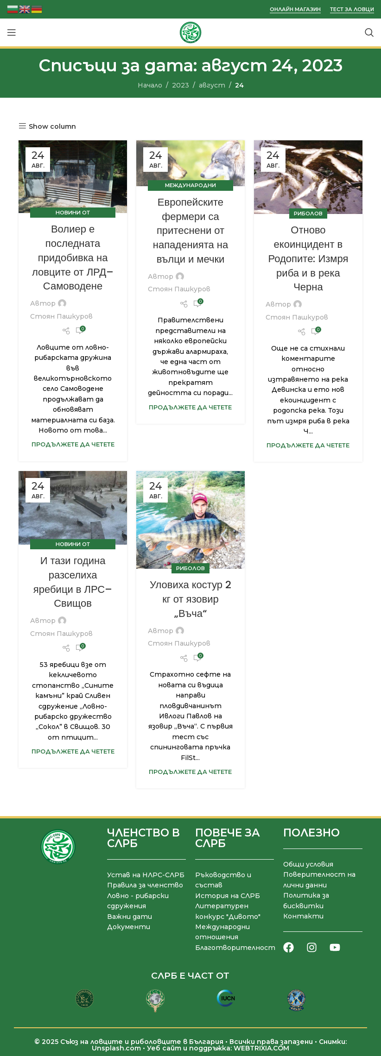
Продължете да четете (73, 444)
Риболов (308, 213)
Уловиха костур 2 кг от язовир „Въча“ (190, 599)
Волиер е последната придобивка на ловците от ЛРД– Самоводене (73, 257)
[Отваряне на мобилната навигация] (11, 32)
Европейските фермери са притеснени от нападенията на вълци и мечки (190, 230)
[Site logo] (190, 32)
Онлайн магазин (295, 9)
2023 (180, 85)
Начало (150, 85)
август (212, 85)
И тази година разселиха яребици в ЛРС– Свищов (72, 581)
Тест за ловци (352, 9)
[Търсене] (369, 32)
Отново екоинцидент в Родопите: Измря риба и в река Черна (308, 258)
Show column (52, 126)
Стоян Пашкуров (61, 316)
